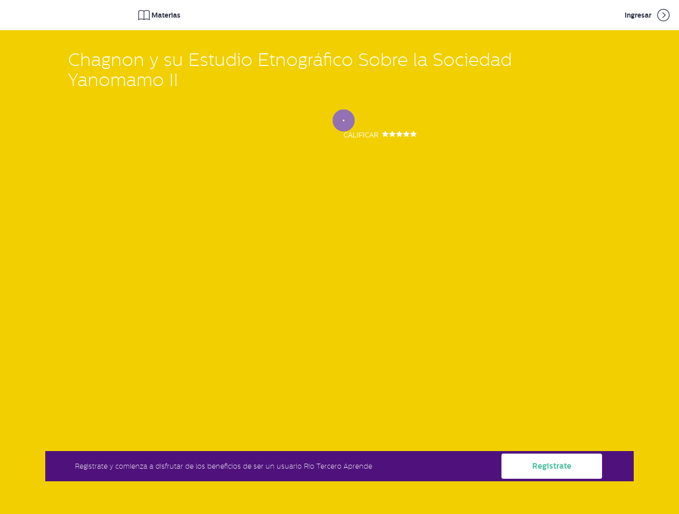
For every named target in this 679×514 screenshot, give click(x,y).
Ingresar (648, 15)
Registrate (551, 466)
